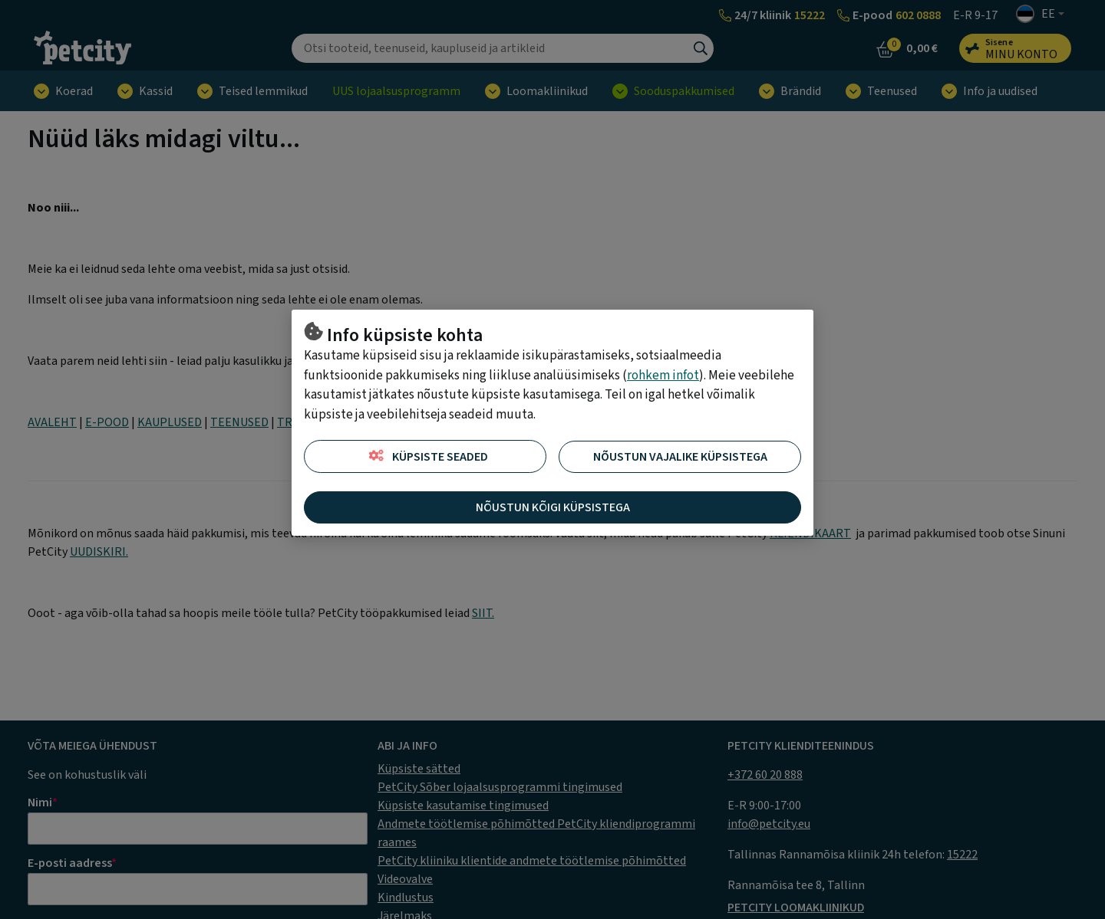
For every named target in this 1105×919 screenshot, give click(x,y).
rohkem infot (663, 375)
